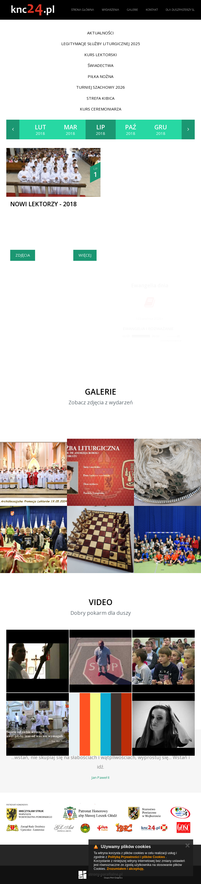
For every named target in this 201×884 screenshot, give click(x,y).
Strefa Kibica (100, 98)
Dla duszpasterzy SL (180, 10)
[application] (148, 336)
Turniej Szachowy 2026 (100, 87)
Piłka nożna (100, 76)
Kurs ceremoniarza (100, 109)
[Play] (118, 336)
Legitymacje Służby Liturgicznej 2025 (100, 43)
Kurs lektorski (100, 54)
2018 (40, 129)
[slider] (141, 336)
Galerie (132, 10)
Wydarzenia (110, 10)
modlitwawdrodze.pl (171, 340)
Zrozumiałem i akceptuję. (125, 869)
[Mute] (163, 336)
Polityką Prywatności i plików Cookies (136, 857)
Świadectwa (100, 65)
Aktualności (100, 32)
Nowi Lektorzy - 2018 (43, 204)
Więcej (85, 255)
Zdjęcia (22, 255)
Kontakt (152, 10)
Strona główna (82, 10)
